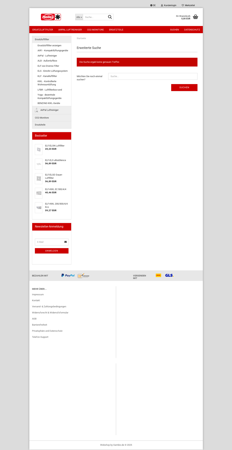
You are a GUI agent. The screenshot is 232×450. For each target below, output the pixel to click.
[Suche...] (79, 17)
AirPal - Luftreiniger (47, 56)
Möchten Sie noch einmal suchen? (89, 78)
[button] (153, 5)
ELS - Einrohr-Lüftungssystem (53, 71)
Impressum (38, 294)
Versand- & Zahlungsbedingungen (49, 306)
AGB (34, 319)
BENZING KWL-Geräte (49, 103)
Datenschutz (192, 29)
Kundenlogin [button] (168, 5)
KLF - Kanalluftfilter (47, 76)
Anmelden (51, 251)
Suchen (174, 29)
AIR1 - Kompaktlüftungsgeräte (53, 50)
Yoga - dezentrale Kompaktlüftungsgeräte (50, 97)
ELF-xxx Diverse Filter (48, 66)
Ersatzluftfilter (42, 29)
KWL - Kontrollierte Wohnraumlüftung (47, 83)
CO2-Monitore (95, 29)
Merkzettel (188, 5)
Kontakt (36, 300)
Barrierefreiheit (39, 325)
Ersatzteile (116, 29)
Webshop (105, 445)
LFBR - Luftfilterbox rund (50, 90)
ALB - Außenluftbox (47, 61)
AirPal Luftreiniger (70, 29)
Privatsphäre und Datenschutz (47, 331)
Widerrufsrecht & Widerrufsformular (50, 313)
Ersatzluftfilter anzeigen (49, 45)
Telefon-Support (40, 337)
